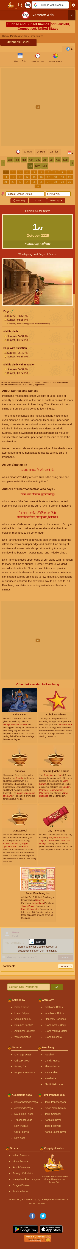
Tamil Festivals (53, 1125)
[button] (50, 5)
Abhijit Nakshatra (54, 1084)
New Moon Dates (54, 1013)
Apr (31, 159)
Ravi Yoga (20, 1137)
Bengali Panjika (21, 1185)
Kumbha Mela (20, 1191)
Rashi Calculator (21, 1167)
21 (5, 181)
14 (27, 177)
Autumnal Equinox (25, 1030)
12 (13, 177)
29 (62, 181)
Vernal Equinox (23, 1019)
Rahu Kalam (51, 1072)
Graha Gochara (53, 1037)
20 (69, 177)
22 (13, 181)
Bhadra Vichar (52, 1066)
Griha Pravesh (22, 1060)
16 (41, 177)
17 (48, 177)
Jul (51, 159)
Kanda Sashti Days (55, 1131)
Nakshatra (50, 1078)
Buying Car (21, 1066)
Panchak (49, 1054)
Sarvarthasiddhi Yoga (26, 1102)
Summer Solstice (24, 1025)
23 (20, 181)
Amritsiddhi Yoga (23, 1108)
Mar (24, 159)
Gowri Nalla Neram (55, 1108)
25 (34, 181)
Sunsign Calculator (22, 1173)
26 (41, 181)
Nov (37, 165)
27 (48, 181)
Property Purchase (25, 1072)
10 (69, 172)
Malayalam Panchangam (26, 1179)
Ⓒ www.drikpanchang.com (54, 1179)
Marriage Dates (23, 1054)
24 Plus (54, 151)
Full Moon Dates (54, 1007)
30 (69, 181)
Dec (44, 165)
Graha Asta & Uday (55, 1025)
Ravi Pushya (21, 1125)
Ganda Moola (52, 1060)
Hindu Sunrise (20, 1161)
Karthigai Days (53, 1120)
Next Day (56, 200)
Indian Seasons (21, 1155)
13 (20, 177)
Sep (65, 159)
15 (34, 177)
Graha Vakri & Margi (56, 1030)
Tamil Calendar (53, 1113)
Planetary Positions (55, 1019)
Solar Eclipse (22, 1007)
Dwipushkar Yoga (24, 1113)
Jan (10, 159)
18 (55, 177)
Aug (58, 159)
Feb (17, 159)
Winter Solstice (23, 1037)
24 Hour (41, 151)
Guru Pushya (21, 1131)
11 (5, 177)
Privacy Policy (54, 1182)
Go (56, 986)
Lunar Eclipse (22, 1013)
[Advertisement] (39, 107)
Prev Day (19, 200)
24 (27, 181)
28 (55, 181)
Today (38, 200)
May (37, 159)
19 (62, 177)
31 (37, 186)
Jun (45, 159)
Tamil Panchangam (55, 1102)
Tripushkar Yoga (23, 1120)
